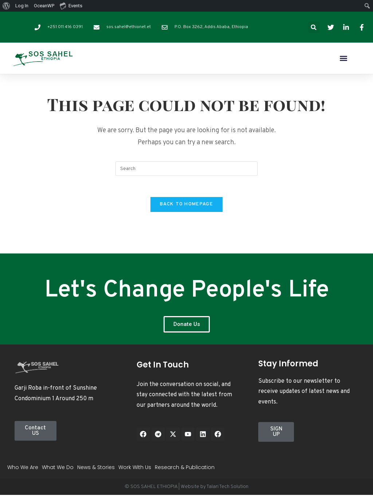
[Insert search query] (186, 168)
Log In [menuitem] (21, 5)
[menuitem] (6, 6)
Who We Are (22, 468)
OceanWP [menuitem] (44, 5)
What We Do (58, 468)
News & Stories (96, 468)
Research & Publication (185, 468)
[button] (313, 27)
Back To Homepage (186, 205)
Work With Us (134, 468)
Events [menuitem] (71, 5)
